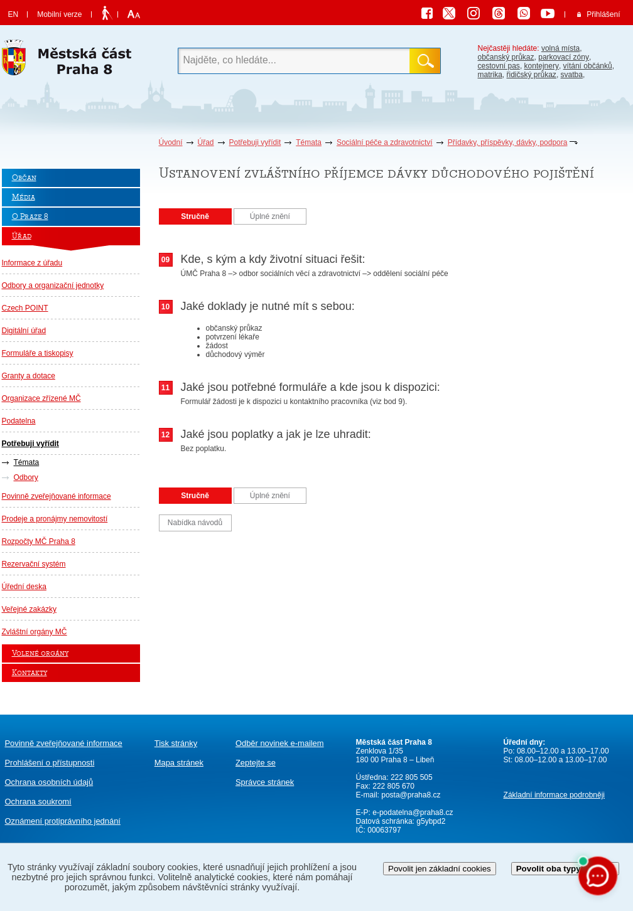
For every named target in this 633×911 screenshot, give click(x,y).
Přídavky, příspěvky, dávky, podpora (508, 142)
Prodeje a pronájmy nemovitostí (55, 518)
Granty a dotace (28, 375)
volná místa (560, 48)
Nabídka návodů (195, 522)
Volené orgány (40, 653)
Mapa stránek (178, 762)
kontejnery (541, 65)
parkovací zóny (563, 57)
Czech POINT (25, 308)
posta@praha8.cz (410, 795)
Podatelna (19, 421)
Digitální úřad (24, 330)
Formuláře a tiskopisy (37, 353)
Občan (24, 178)
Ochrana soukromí (38, 801)
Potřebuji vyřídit (255, 142)
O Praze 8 (30, 217)
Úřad (206, 142)
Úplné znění (270, 216)
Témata (309, 142)
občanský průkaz (506, 57)
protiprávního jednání (63, 821)
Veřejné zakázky (29, 609)
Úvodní (171, 142)
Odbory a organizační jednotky (53, 285)
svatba (572, 74)
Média (23, 197)
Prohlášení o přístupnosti (50, 762)
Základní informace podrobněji (554, 795)
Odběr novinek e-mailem (279, 743)
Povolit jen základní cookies (439, 868)
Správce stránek (264, 782)
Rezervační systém (34, 564)
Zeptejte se (255, 762)
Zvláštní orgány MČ (34, 631)
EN (13, 14)
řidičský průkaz (531, 74)
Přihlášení (603, 14)
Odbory (26, 477)
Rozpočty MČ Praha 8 (38, 541)
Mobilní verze (59, 14)
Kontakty (29, 673)
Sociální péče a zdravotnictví (385, 142)
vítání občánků (587, 65)
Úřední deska (24, 586)
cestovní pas (499, 65)
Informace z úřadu (32, 262)
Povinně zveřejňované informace (56, 496)
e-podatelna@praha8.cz (412, 812)
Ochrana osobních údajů (49, 782)
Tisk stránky (175, 743)
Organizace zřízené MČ (41, 398)
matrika (490, 74)
